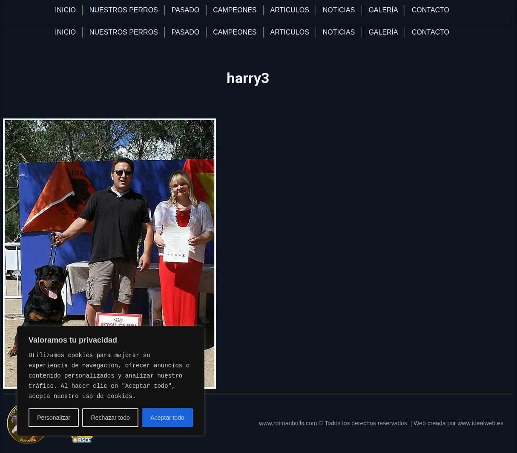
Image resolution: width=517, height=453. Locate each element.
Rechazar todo (110, 417)
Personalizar (53, 417)
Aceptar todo (167, 417)
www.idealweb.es (480, 423)
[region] (110, 381)
